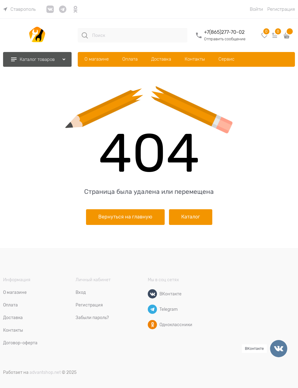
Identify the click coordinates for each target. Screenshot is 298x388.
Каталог (190, 217)
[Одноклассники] (152, 324)
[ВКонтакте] (152, 293)
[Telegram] (152, 309)
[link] (19, 9)
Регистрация (281, 9)
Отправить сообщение (224, 39)
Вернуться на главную (125, 217)
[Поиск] (85, 35)
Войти (256, 9)
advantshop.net (45, 372)
